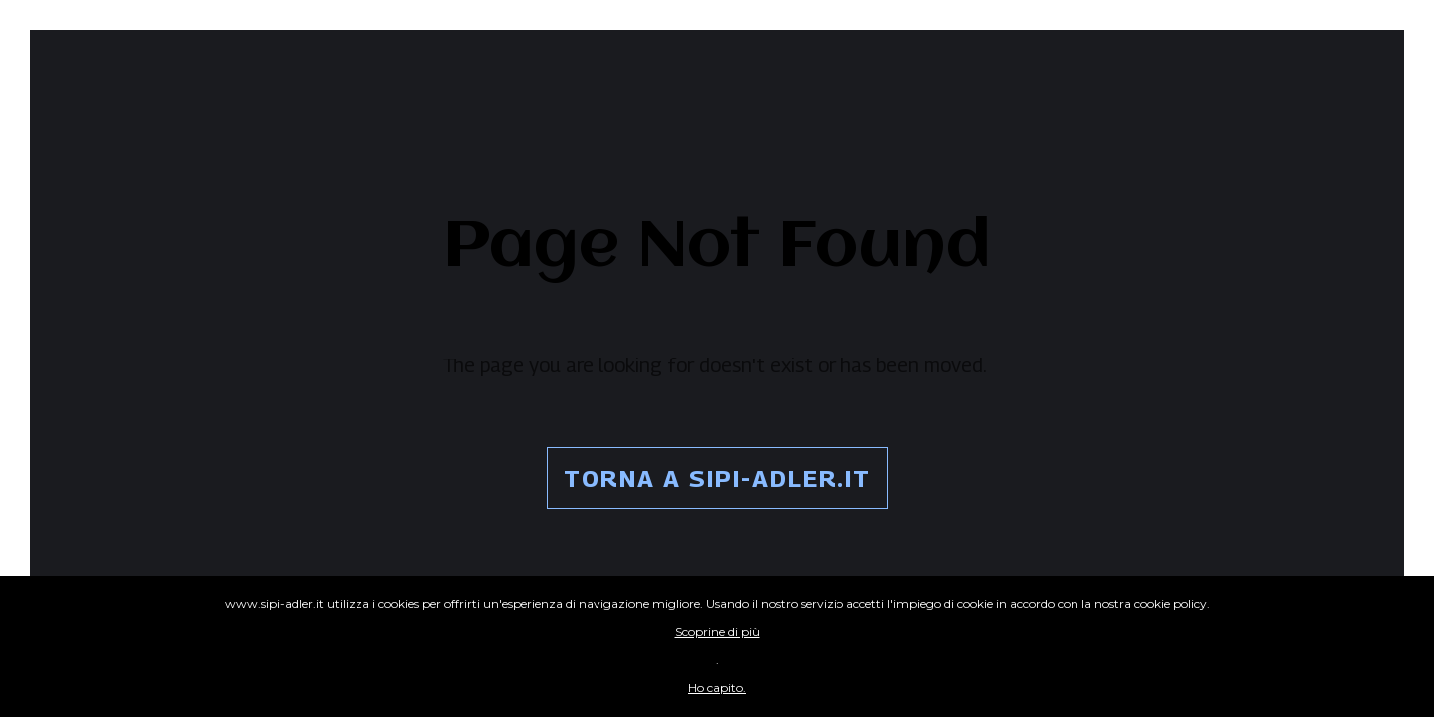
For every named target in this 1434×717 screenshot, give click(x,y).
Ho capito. (717, 687)
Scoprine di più (717, 631)
